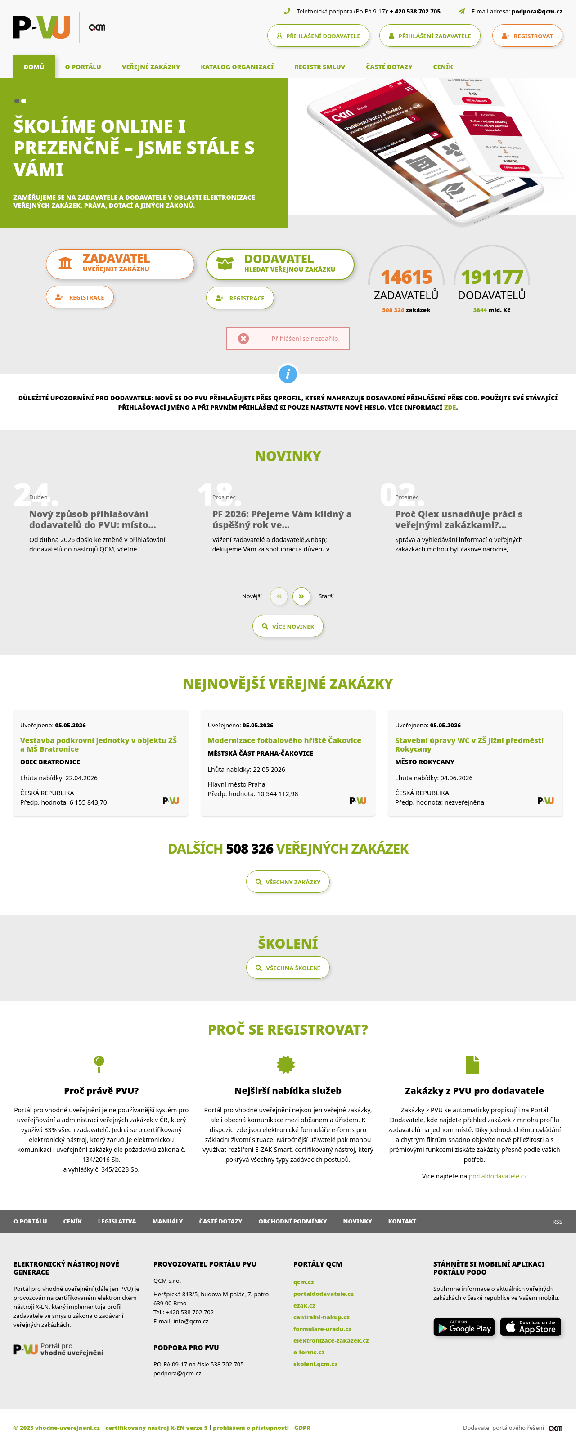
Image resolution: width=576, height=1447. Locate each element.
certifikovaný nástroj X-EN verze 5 (156, 1428)
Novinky (357, 1221)
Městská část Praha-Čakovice (260, 753)
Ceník (72, 1221)
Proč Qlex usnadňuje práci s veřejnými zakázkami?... (458, 519)
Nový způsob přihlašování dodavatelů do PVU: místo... (92, 519)
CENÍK (443, 67)
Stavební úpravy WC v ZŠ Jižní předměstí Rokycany (469, 744)
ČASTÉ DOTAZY (389, 67)
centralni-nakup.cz (321, 1317)
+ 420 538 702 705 (415, 11)
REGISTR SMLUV (319, 67)
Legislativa (117, 1221)
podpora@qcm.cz (537, 11)
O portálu (30, 1221)
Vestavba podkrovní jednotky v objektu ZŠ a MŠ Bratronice (98, 744)
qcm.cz (303, 1282)
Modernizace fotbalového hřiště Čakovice (285, 740)
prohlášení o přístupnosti (251, 1428)
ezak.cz (304, 1305)
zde (450, 407)
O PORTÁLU (83, 67)
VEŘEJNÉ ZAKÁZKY (151, 67)
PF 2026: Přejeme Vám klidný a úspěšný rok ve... (282, 519)
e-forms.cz (308, 1352)
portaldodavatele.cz (498, 1176)
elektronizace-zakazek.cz (331, 1340)
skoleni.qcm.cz (315, 1364)
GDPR (302, 1428)
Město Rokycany (424, 761)
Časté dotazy (220, 1221)
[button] (16, 101)
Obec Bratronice (50, 761)
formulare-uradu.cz (322, 1329)
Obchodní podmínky (292, 1221)
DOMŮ (34, 67)
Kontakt (402, 1221)
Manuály (168, 1221)
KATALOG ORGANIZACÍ (237, 67)
